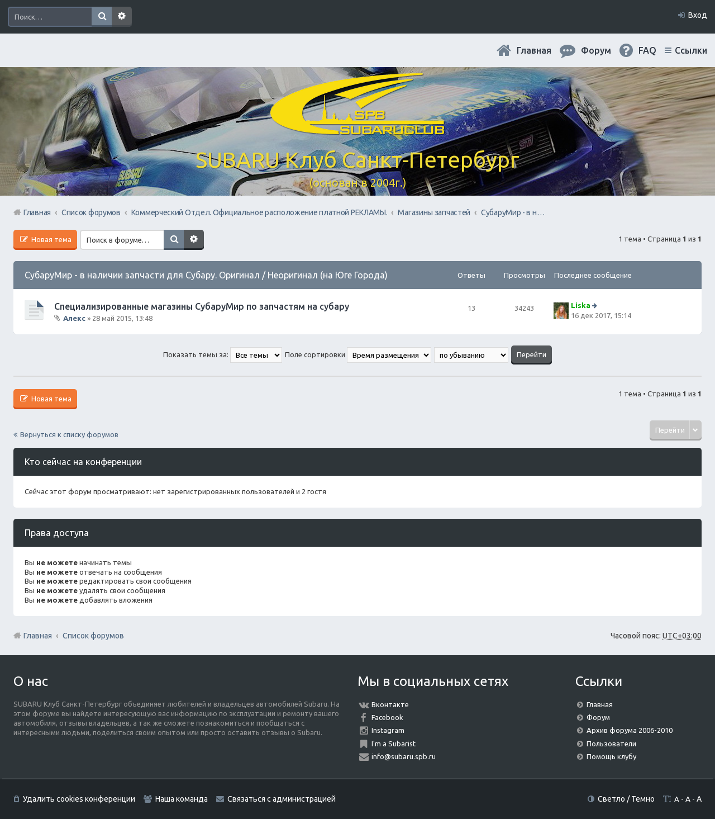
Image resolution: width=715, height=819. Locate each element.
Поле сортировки (358, 354)
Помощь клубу (611, 756)
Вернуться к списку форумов (69, 434)
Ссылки (691, 50)
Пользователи (611, 743)
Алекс (74, 318)
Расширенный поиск (122, 17)
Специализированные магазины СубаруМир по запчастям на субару (201, 306)
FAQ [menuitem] (647, 50)
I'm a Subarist (393, 743)
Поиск (102, 17)
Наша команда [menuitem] (181, 798)
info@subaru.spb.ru (403, 756)
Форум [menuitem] (596, 50)
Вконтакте (390, 704)
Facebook (387, 717)
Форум (598, 717)
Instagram (387, 730)
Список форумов (93, 635)
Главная (534, 50)
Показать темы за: (222, 354)
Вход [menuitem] (697, 15)
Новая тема (51, 239)
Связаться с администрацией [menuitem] (281, 798)
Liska (580, 305)
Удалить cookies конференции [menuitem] (79, 798)
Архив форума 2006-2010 (630, 730)
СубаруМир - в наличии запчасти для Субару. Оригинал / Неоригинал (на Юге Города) (206, 275)
